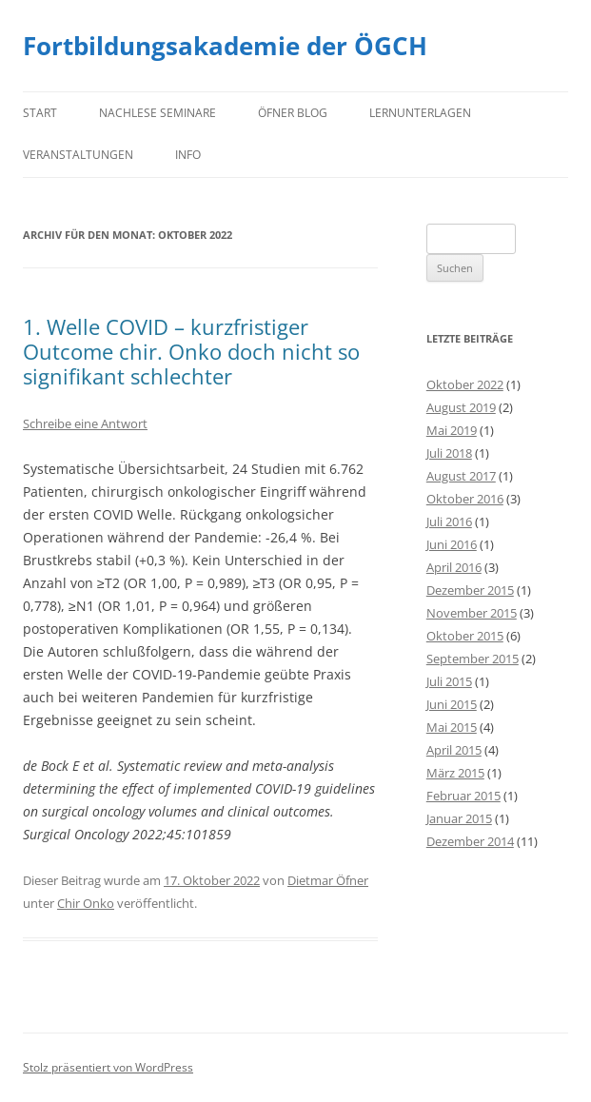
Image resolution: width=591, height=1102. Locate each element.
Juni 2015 (451, 704)
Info (188, 155)
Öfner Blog (292, 113)
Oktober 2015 (464, 635)
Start (40, 113)
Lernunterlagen (420, 113)
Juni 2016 (451, 544)
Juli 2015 (449, 681)
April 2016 (454, 567)
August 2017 (461, 475)
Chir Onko (85, 903)
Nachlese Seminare (157, 113)
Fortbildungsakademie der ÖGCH (225, 46)
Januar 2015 (459, 818)
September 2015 (472, 658)
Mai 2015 (451, 727)
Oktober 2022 (464, 384)
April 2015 (454, 749)
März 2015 (455, 772)
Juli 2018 (449, 453)
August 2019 (461, 407)
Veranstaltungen (78, 155)
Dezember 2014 (470, 841)
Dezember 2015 (470, 590)
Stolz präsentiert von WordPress (108, 1067)
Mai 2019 (451, 430)
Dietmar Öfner (327, 880)
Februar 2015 (463, 795)
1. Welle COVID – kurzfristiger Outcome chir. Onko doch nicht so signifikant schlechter (191, 351)
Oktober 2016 (464, 498)
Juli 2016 (449, 521)
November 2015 (471, 612)
